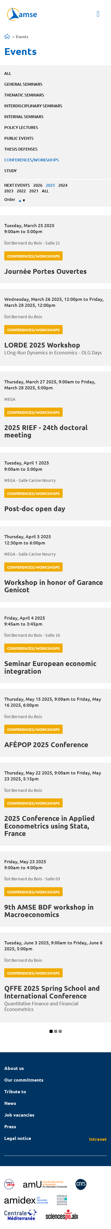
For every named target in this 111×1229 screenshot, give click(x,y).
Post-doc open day (34, 508)
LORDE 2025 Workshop (42, 344)
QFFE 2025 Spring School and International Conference (52, 992)
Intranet (98, 1139)
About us (14, 1068)
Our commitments (24, 1080)
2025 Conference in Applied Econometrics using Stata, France (49, 826)
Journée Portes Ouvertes (45, 271)
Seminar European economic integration (50, 667)
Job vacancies (19, 1115)
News (10, 1103)
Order (9, 199)
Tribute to (15, 1091)
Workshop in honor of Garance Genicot (53, 586)
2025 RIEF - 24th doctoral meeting (46, 431)
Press (10, 1126)
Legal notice (17, 1138)
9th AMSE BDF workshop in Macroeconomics (49, 911)
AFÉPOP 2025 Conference (46, 744)
